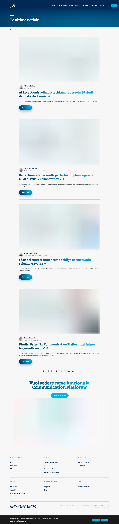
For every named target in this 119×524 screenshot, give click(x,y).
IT (104, 5)
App (11, 462)
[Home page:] (13, 5)
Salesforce (81, 466)
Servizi (77, 5)
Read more (25, 108)
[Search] (108, 5)
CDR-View (13, 466)
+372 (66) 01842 (104, 507)
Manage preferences (20, 521)
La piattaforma (16, 457)
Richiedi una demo (59, 395)
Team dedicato (49, 469)
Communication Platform (65, 5)
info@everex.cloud (95, 507)
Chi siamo (13, 487)
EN (101, 5)
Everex (53, 5)
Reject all (96, 520)
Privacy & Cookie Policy (17, 493)
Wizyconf (13, 469)
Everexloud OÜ (67, 505)
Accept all (104, 520)
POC (45, 466)
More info (12, 521)
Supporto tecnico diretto (51, 462)
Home (12, 30)
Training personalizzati (51, 472)
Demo (114, 6)
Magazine (47, 487)
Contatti (94, 5)
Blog (16, 30)
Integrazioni (85, 5)
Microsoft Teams (83, 462)
